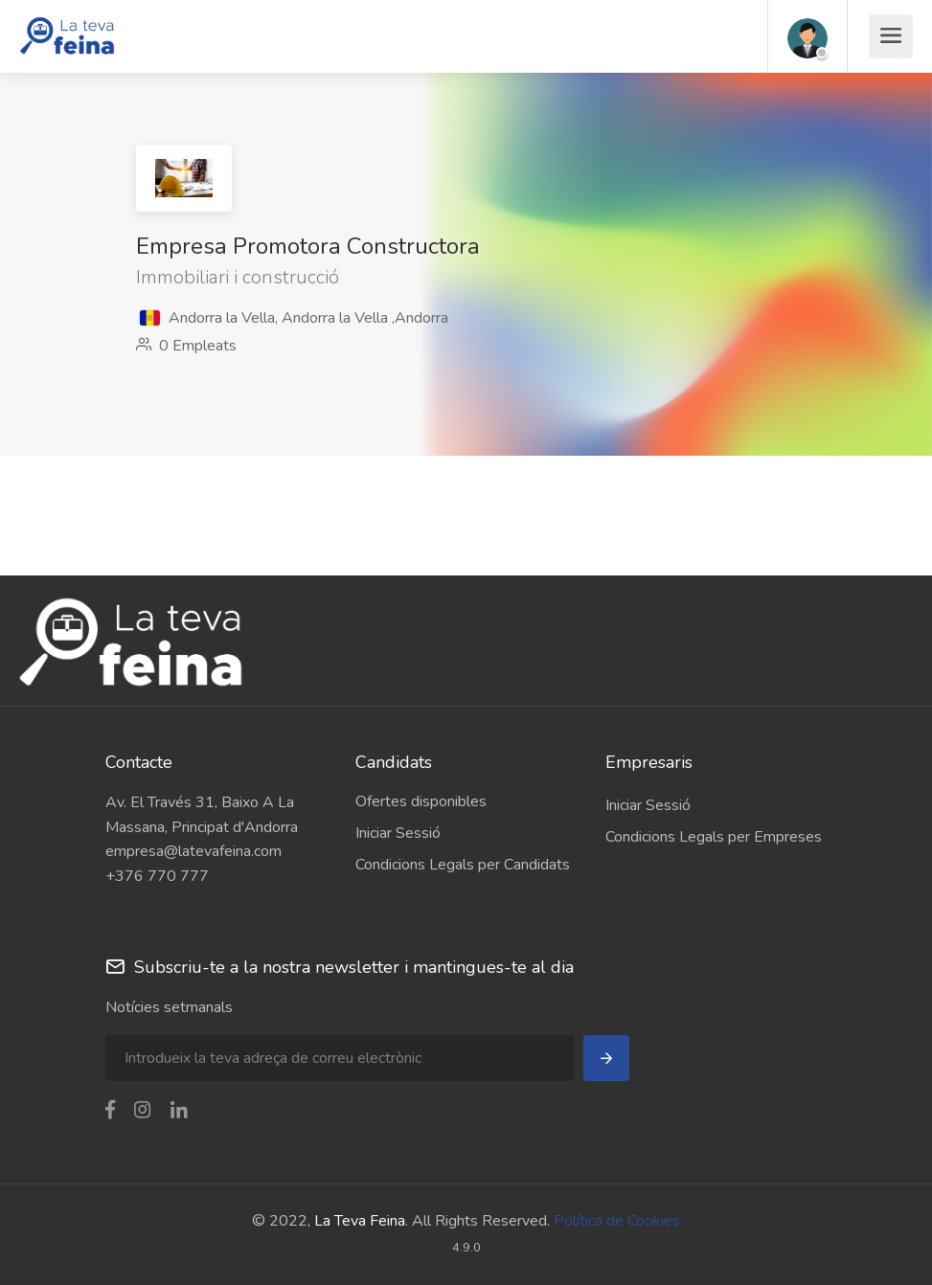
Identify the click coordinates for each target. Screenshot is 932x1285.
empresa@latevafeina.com (193, 851)
